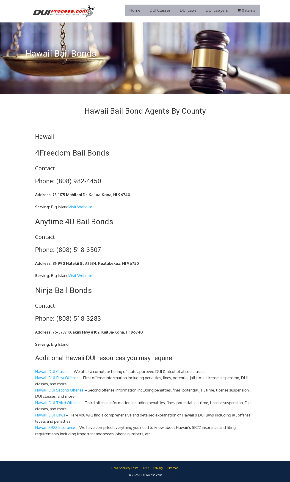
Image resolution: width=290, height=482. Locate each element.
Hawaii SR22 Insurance (55, 427)
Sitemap (173, 468)
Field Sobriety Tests (124, 468)
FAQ (146, 468)
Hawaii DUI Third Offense (57, 402)
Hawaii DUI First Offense (57, 377)
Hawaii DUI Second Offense (59, 390)
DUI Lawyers (217, 10)
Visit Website (80, 206)
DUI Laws (188, 10)
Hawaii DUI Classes (52, 371)
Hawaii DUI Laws (50, 415)
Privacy (158, 468)
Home (134, 10)
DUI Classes (160, 10)
